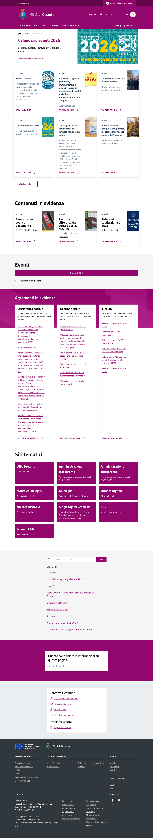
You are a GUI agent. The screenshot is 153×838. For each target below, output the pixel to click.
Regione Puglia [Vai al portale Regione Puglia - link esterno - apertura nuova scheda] (23, 3)
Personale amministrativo (26, 777)
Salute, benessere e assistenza (91, 763)
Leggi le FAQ (67, 800)
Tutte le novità (26, 183)
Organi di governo (23, 763)
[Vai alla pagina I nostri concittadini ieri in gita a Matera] (110, 109)
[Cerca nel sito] (133, 14)
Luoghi (113, 784)
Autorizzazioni (53, 766)
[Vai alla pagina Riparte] (110, 171)
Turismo (81, 766)
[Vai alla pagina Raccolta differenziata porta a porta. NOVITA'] (67, 240)
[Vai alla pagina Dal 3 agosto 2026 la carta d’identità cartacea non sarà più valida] (67, 171)
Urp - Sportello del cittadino (27, 816)
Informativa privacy (94, 808)
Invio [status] (101, 559)
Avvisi (112, 770)
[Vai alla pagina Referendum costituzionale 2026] (110, 240)
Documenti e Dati (22, 780)
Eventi (112, 788)
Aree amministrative (24, 766)
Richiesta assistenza (71, 818)
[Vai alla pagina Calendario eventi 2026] (25, 171)
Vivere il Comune (71, 25)
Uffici (17, 770)
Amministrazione (28, 25)
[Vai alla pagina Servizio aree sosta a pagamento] (25, 240)
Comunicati (115, 766)
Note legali (90, 811)
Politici (18, 773)
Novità (44, 25)
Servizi (55, 25)
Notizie (113, 763)
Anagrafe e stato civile (56, 763)
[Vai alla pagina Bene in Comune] (25, 109)
